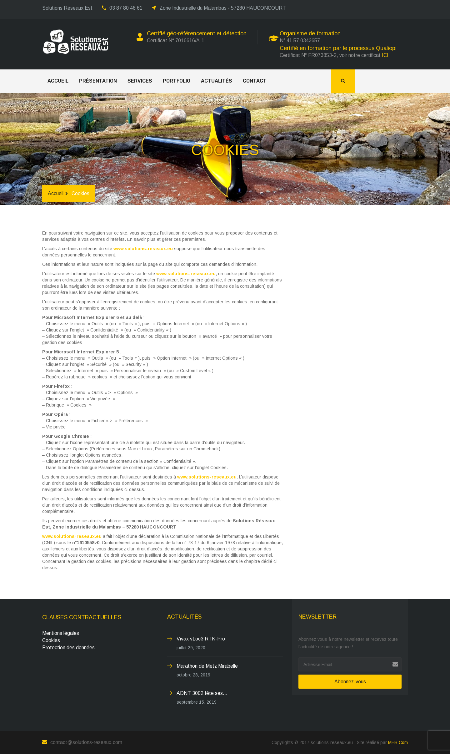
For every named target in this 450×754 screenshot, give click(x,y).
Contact (255, 81)
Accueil (58, 81)
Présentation (98, 81)
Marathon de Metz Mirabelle (207, 666)
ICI (385, 55)
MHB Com (398, 742)
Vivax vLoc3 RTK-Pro (201, 638)
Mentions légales (60, 633)
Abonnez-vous (350, 681)
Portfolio (176, 81)
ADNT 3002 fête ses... (202, 693)
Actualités (216, 81)
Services (140, 81)
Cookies (51, 640)
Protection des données (68, 647)
